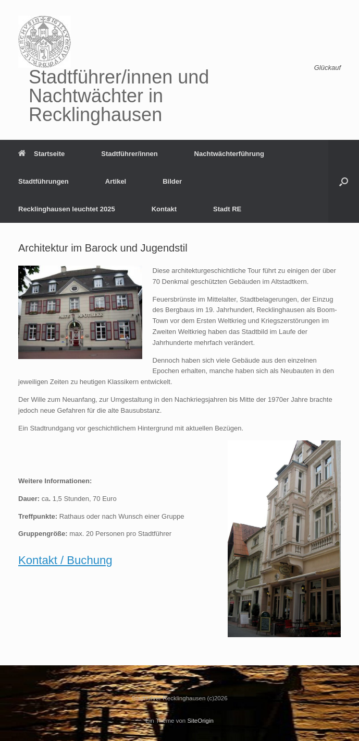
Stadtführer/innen (129, 154)
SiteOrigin (200, 721)
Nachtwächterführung (229, 154)
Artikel (115, 181)
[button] (343, 181)
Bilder (172, 181)
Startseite (41, 154)
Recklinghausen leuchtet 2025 (66, 209)
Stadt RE (227, 209)
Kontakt (164, 209)
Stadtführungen (43, 181)
